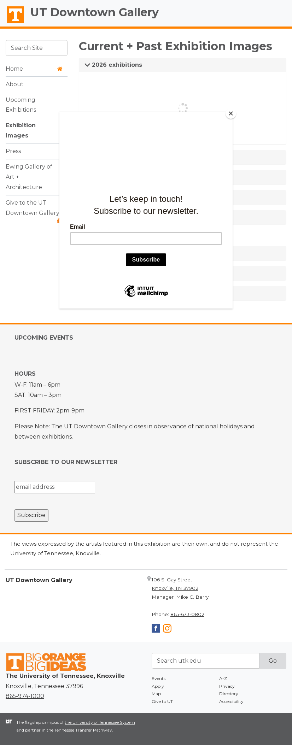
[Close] (231, 113)
